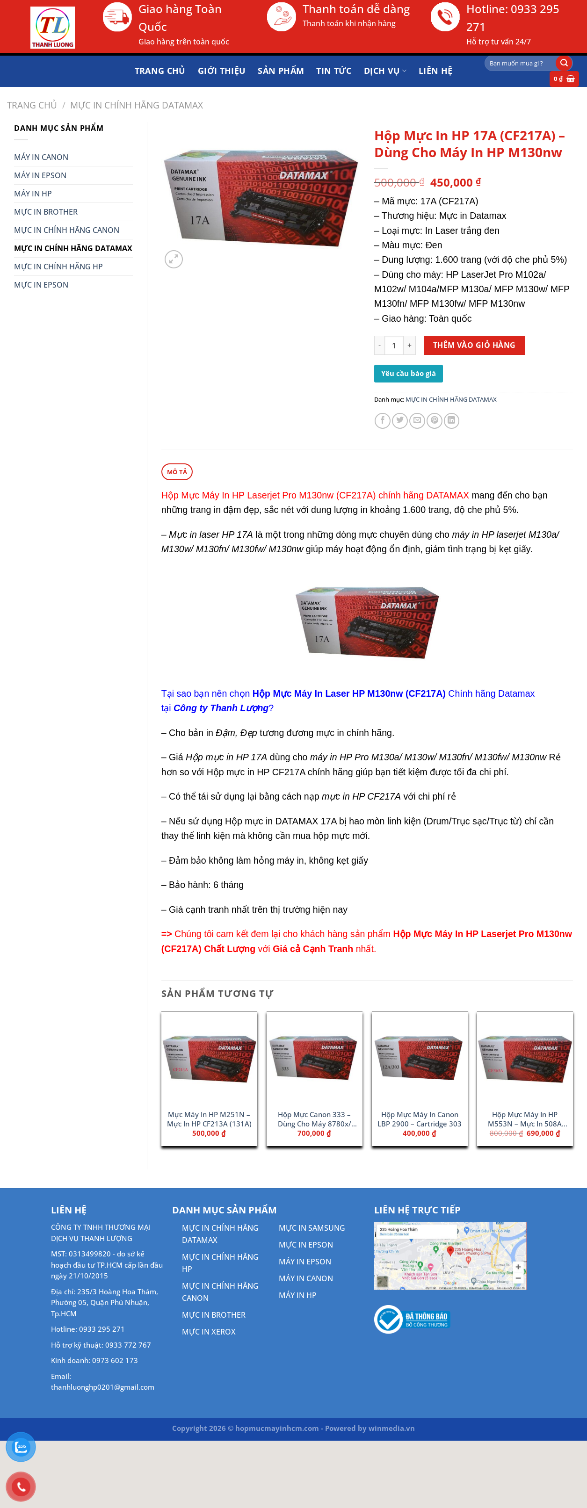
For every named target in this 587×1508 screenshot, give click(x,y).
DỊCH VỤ (385, 70)
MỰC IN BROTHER (46, 212)
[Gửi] (564, 63)
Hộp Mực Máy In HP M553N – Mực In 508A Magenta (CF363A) (525, 1119)
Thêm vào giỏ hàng (474, 345)
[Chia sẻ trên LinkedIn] (452, 421)
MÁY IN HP (33, 193)
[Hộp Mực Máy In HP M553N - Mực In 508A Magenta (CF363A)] (525, 1057)
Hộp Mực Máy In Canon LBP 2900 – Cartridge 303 (419, 1119)
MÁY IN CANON (41, 157)
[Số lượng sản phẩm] (394, 345)
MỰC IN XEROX (209, 1331)
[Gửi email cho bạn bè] (417, 421)
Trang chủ (160, 70)
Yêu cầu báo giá (408, 373)
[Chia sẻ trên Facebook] (383, 421)
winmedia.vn (392, 1427)
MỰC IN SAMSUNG (312, 1227)
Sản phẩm (281, 70)
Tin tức (334, 70)
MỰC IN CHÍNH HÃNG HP (58, 266)
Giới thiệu (222, 70)
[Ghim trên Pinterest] (434, 421)
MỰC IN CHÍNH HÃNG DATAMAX (136, 105)
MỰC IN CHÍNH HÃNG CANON (66, 230)
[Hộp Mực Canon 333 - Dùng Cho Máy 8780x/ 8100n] (314, 1057)
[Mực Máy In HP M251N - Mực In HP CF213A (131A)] (209, 1057)
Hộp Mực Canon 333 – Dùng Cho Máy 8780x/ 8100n (314, 1119)
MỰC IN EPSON (41, 285)
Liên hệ (436, 70)
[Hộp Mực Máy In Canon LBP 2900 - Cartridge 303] (420, 1057)
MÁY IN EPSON (40, 175)
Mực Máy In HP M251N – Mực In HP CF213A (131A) (209, 1119)
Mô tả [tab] (177, 471)
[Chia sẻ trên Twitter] (400, 421)
